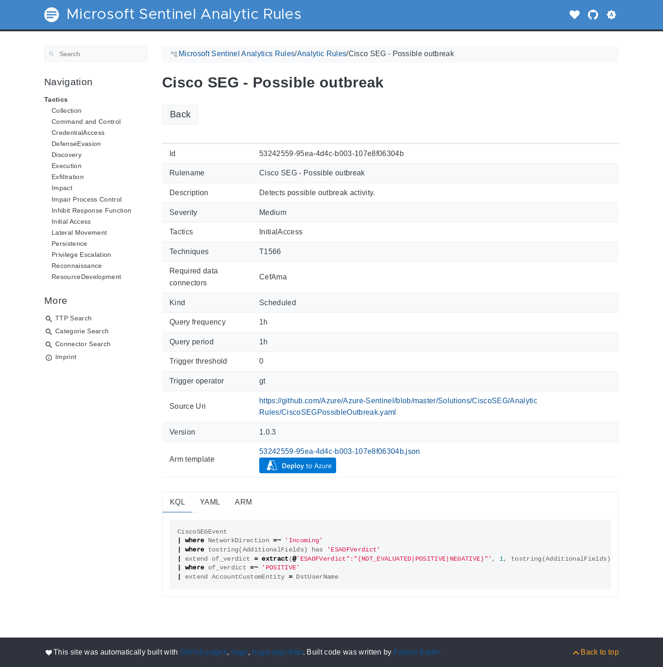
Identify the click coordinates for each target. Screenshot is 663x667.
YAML (210, 502)
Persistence (69, 243)
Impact (62, 187)
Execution (66, 165)
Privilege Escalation (81, 254)
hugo (239, 652)
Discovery (66, 154)
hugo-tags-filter (277, 652)
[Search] (95, 54)
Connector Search (82, 344)
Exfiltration (68, 176)
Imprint (65, 356)
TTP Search (73, 318)
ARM (243, 502)
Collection (66, 110)
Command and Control (86, 121)
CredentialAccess (78, 132)
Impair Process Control (87, 199)
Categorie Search (82, 331)
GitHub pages (203, 652)
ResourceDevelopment (86, 276)
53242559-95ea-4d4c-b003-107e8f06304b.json (339, 451)
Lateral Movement (79, 232)
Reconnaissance (77, 265)
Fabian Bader (417, 652)
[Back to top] (595, 652)
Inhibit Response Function (91, 210)
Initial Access (71, 221)
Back (180, 114)
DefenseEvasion (76, 143)
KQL (177, 502)
